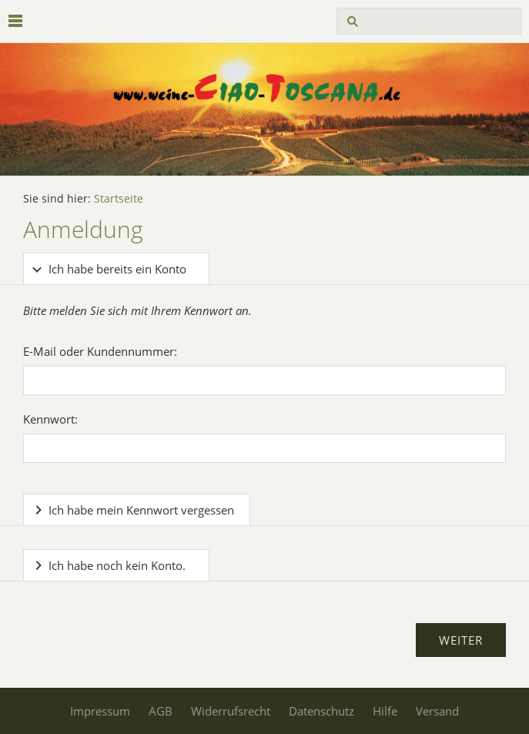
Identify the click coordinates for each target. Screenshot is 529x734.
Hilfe (385, 711)
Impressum (100, 711)
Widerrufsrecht (230, 711)
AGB (160, 711)
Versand (437, 711)
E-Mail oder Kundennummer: (100, 351)
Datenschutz (321, 711)
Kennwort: (50, 419)
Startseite (118, 199)
